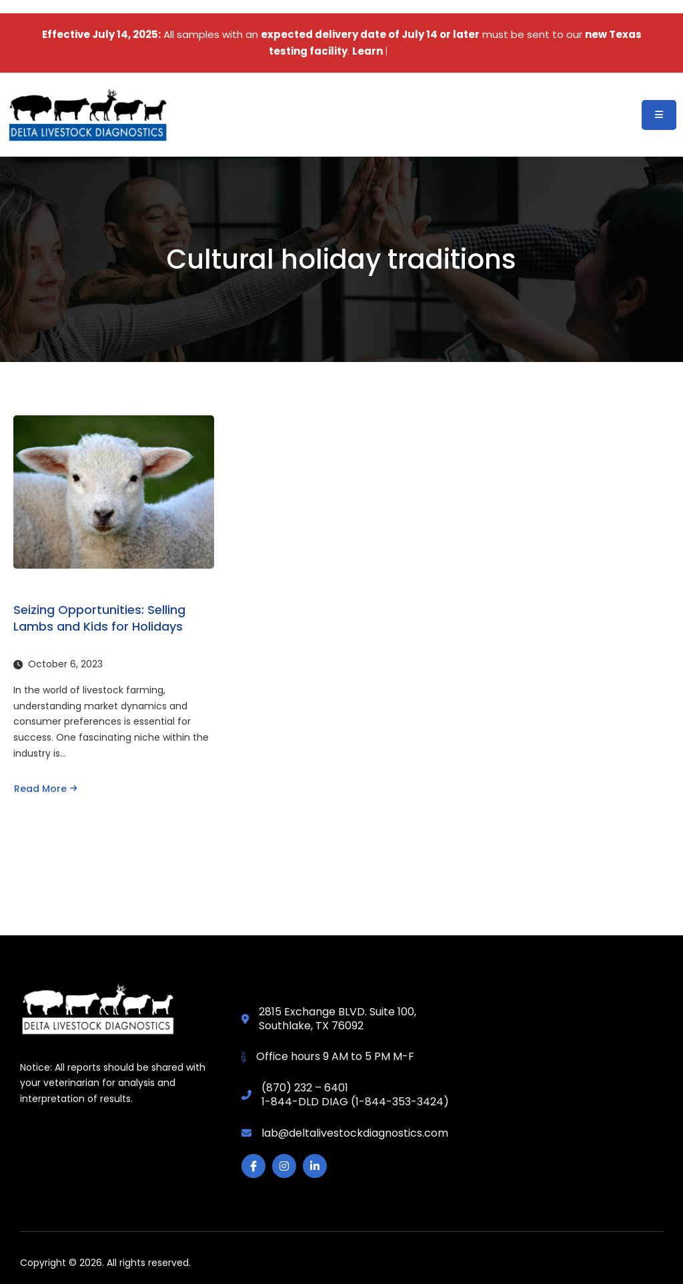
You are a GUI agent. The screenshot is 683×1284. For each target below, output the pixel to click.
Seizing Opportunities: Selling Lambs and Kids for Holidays (99, 618)
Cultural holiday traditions (341, 259)
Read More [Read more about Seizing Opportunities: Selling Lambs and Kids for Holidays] (45, 788)
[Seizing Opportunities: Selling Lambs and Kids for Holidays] (113, 492)
